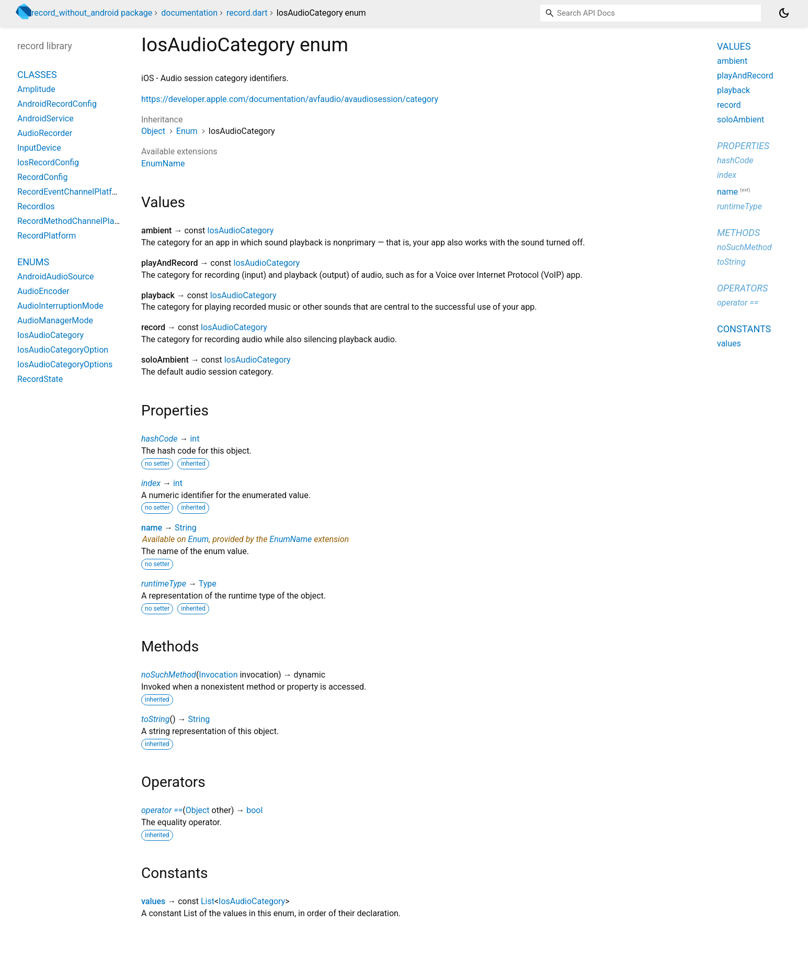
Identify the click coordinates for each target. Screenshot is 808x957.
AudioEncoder (43, 291)
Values (733, 46)
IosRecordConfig (48, 162)
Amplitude (36, 89)
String (186, 528)
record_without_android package (91, 13)
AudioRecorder (44, 133)
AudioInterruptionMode (60, 306)
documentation (189, 13)
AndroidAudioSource (55, 277)
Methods (738, 232)
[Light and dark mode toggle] (784, 13)
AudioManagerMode (55, 320)
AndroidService (45, 118)
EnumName (163, 163)
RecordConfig (42, 177)
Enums (33, 261)
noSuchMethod (168, 675)
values (153, 901)
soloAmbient (740, 120)
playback (733, 90)
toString (155, 719)
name (151, 528)
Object (153, 131)
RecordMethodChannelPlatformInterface (92, 221)
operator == (162, 810)
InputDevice (39, 148)
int (194, 439)
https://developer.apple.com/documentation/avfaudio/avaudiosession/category (289, 99)
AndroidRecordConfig (57, 104)
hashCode (159, 439)
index (151, 483)
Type (208, 584)
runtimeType (163, 584)
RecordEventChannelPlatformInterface (88, 192)
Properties (743, 145)
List (207, 901)
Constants (744, 328)
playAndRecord (745, 76)
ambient (732, 61)
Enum (187, 131)
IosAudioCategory (240, 230)
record (729, 105)
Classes (37, 74)
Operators (742, 288)
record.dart (247, 13)
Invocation (218, 675)
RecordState (40, 379)
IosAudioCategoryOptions (64, 364)
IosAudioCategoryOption (62, 350)
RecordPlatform (46, 236)
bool (254, 810)
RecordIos (36, 206)
